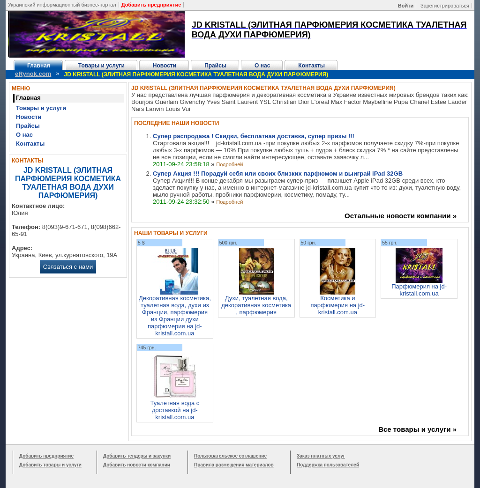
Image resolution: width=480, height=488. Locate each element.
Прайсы (215, 65)
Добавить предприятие (46, 455)
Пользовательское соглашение (230, 455)
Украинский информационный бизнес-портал (62, 4)
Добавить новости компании (136, 464)
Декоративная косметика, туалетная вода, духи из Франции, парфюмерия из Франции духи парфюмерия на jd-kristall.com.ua (175, 316)
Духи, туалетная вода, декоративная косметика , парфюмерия (256, 305)
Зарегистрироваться (444, 5)
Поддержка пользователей (328, 464)
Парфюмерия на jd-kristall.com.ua (419, 290)
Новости (164, 65)
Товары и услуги (101, 65)
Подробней (229, 164)
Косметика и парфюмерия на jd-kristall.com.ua (338, 305)
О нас (262, 65)
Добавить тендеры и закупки (137, 455)
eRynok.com (33, 73)
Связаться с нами (68, 266)
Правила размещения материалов (234, 464)
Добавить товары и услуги (50, 464)
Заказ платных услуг (321, 455)
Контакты (311, 65)
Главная (38, 65)
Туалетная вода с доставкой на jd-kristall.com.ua (174, 410)
